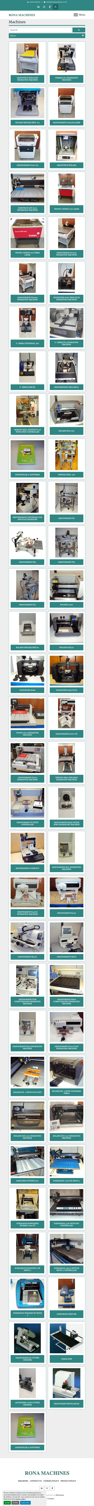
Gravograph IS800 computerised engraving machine (66, 1001)
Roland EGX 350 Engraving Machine (66, 1137)
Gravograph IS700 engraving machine (27, 778)
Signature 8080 (27, 690)
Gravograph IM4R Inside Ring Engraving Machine (67, 823)
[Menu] (76, 14)
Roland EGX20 (66, 647)
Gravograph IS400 (66, 913)
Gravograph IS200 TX (66, 734)
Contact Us (36, 1481)
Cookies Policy (51, 1481)
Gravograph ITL (66, 518)
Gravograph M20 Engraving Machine (66, 868)
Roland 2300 (66, 605)
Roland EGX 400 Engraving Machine (27, 1137)
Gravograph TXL (66, 562)
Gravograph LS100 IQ (27, 165)
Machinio (60, 1495)
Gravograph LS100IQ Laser (66, 122)
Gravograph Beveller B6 (66, 1404)
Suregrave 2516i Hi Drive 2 (66, 1181)
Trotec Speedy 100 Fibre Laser (27, 254)
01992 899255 (35, 2)
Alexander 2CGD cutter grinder (27, 1403)
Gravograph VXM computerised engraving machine (27, 1001)
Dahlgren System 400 (27, 1181)
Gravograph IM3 (27, 562)
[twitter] (44, 7)
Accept (7, 1503)
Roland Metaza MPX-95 (27, 122)
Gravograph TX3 (27, 605)
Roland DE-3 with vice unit (27, 1092)
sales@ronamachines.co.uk (56, 2)
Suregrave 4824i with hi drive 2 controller (66, 1269)
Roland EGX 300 (66, 431)
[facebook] (50, 7)
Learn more (25, 1503)
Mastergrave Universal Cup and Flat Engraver (27, 518)
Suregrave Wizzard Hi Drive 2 (27, 1314)
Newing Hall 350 (66, 475)
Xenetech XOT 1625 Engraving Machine (27, 209)
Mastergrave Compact (27, 868)
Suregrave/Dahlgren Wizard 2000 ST (27, 1224)
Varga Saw (66, 1359)
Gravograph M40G (27, 957)
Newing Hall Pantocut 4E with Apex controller (27, 431)
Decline (15, 1503)
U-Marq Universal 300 (27, 343)
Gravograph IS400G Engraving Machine (27, 913)
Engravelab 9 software (27, 475)
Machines (23, 1481)
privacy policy (20, 1499)
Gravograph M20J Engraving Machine (27, 1047)
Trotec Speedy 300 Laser (66, 209)
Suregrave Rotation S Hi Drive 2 (27, 1269)
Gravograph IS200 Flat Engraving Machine (67, 1047)
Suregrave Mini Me (66, 1314)
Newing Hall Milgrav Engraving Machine (66, 778)
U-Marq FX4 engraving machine (66, 343)
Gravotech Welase (66, 165)
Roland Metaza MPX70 (27, 647)
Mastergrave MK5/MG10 (66, 387)
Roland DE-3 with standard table (66, 1092)
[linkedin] (38, 7)
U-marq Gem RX (27, 387)
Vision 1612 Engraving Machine (27, 734)
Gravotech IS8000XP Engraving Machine (27, 79)
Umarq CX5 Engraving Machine (66, 79)
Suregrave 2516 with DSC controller (66, 1224)
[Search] (40, 30)
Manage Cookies (47, 1498)
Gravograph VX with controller (27, 823)
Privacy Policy (68, 1481)
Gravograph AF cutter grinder (27, 1359)
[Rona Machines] (47, 1473)
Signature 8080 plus (66, 690)
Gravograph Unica (66, 957)
